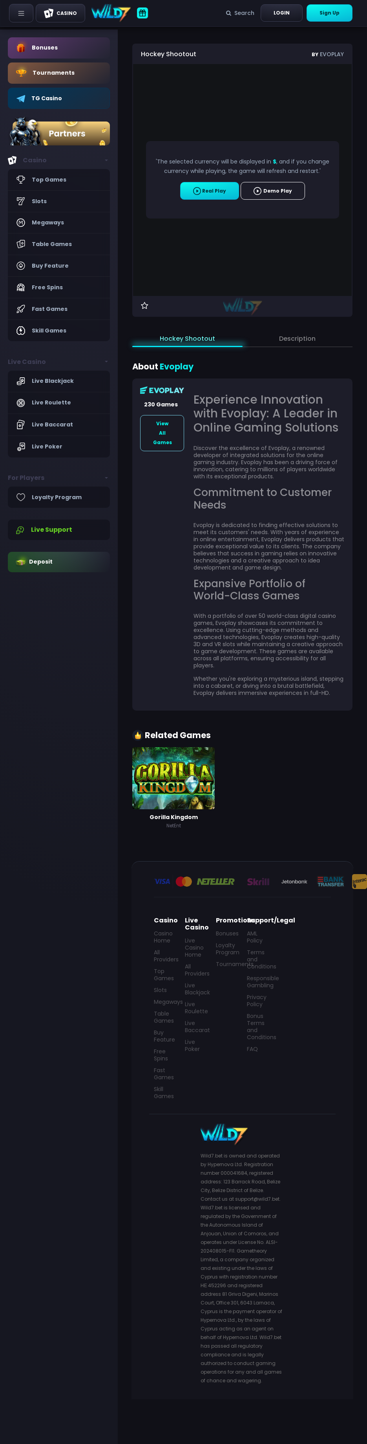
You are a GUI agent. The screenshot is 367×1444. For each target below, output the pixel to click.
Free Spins (161, 1055)
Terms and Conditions (257, 959)
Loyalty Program (226, 949)
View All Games (162, 433)
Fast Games (164, 1074)
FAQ (252, 1049)
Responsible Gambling (257, 982)
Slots (160, 990)
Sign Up (330, 12)
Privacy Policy (257, 1001)
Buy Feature (164, 1036)
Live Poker (192, 1045)
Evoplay (328, 54)
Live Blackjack (195, 989)
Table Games (164, 1017)
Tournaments (226, 964)
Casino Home (163, 937)
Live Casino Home (194, 947)
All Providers (164, 956)
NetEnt (173, 825)
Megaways (164, 1001)
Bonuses (226, 933)
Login (282, 12)
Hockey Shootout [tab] (187, 338)
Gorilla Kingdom (174, 817)
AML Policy (255, 937)
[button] (59, 160)
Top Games (164, 975)
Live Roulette (195, 1008)
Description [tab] (297, 338)
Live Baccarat (195, 1027)
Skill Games (164, 1093)
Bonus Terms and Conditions (257, 1026)
